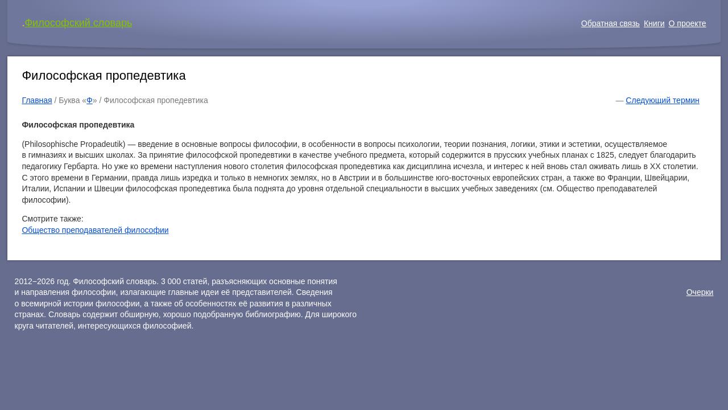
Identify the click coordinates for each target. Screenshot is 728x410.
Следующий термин (662, 100)
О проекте (687, 23)
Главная (37, 100)
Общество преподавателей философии (95, 230)
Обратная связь (610, 23)
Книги (654, 23)
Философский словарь (78, 22)
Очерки (700, 292)
